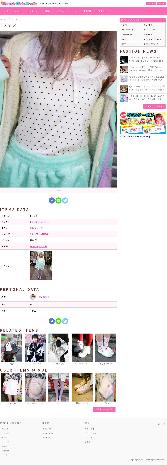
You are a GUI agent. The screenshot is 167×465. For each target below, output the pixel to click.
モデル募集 (90, 429)
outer (148, 25)
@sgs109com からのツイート (135, 136)
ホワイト (34, 246)
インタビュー (33, 11)
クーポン (74, 11)
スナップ (60, 11)
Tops (124, 25)
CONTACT (48, 437)
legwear (127, 34)
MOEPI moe (39, 297)
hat (123, 44)
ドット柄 (42, 246)
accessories (152, 39)
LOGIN (161, 3)
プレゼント (102, 11)
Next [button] (113, 349)
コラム (88, 442)
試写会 (48, 11)
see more (104, 409)
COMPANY (48, 433)
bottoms (150, 29)
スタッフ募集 (91, 433)
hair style (151, 44)
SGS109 (47, 429)
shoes (148, 34)
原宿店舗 (87, 11)
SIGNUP (151, 3)
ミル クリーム (36, 228)
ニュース (18, 11)
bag (124, 39)
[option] (58, 112)
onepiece (127, 29)
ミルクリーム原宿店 (39, 234)
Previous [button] (3, 349)
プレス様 (89, 437)
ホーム (6, 11)
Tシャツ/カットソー (39, 221)
